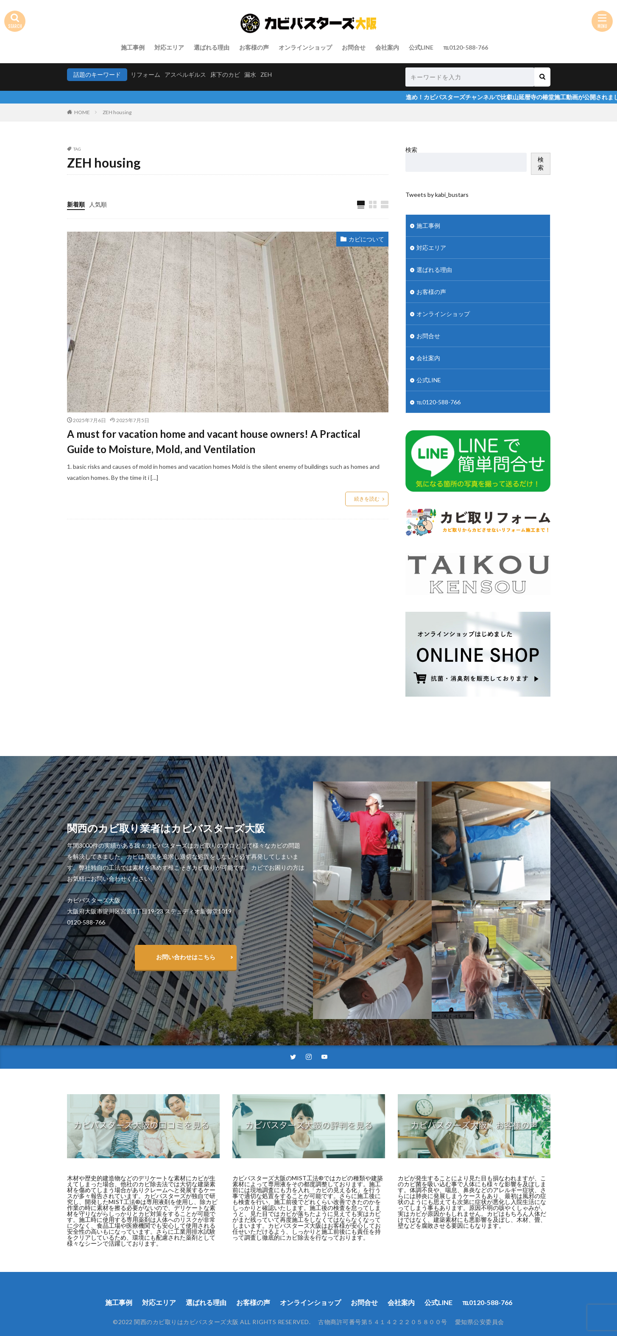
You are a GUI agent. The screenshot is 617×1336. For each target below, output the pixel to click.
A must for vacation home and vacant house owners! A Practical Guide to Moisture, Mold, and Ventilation (213, 441)
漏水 (250, 74)
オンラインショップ (305, 47)
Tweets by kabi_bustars (437, 194)
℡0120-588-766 (465, 47)
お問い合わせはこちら (185, 957)
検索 (411, 149)
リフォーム (145, 74)
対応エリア (169, 47)
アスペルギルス (185, 74)
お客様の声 (254, 47)
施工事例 (133, 47)
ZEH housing (117, 112)
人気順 (98, 204)
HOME (82, 112)
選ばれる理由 (211, 47)
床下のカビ (225, 74)
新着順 (76, 204)
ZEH (266, 74)
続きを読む (367, 499)
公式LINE (421, 47)
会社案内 (387, 47)
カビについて (366, 239)
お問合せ (354, 47)
